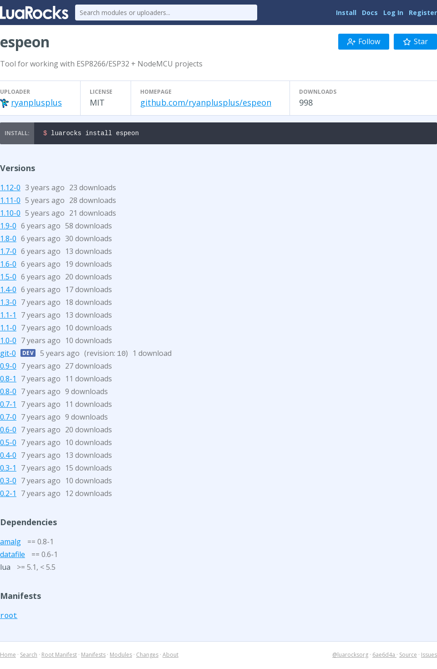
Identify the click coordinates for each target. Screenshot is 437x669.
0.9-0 (8, 367)
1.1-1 (8, 316)
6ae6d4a (384, 656)
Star (415, 41)
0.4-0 (8, 456)
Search (28, 656)
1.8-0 (8, 240)
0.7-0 (8, 418)
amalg (10, 543)
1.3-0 (8, 304)
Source (408, 656)
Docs (370, 12)
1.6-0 (8, 265)
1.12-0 (10, 189)
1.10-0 (10, 214)
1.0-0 (8, 342)
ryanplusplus (36, 102)
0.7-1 (8, 405)
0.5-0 (8, 444)
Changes (147, 656)
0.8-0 (8, 393)
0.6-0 (8, 431)
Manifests (93, 656)
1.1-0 (8, 329)
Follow (363, 41)
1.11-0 (10, 202)
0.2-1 (8, 495)
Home (8, 656)
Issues (429, 656)
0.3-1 (8, 469)
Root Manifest (59, 656)
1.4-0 (8, 291)
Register (423, 12)
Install (346, 12)
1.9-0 (8, 227)
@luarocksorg (350, 656)
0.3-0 (8, 482)
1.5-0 (8, 278)
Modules (121, 656)
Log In (393, 12)
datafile (12, 556)
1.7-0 (8, 253)
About (170, 656)
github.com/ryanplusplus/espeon (205, 102)
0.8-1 (8, 380)
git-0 (8, 355)
